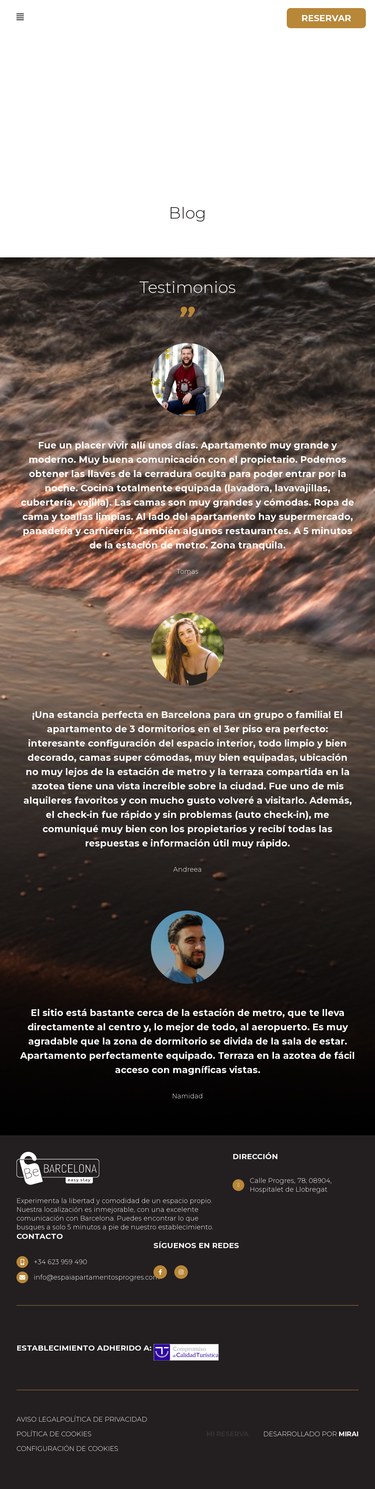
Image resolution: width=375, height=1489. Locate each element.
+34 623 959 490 (60, 1262)
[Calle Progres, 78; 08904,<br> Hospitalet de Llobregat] (238, 1185)
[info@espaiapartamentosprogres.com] (22, 1277)
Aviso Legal (38, 1419)
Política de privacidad (103, 1419)
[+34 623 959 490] (22, 1262)
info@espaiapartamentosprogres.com (97, 1277)
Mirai (349, 1434)
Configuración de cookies (67, 1449)
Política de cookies (54, 1434)
